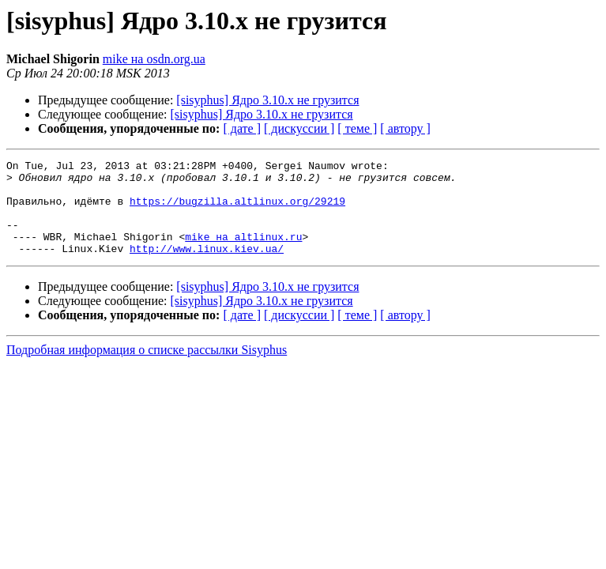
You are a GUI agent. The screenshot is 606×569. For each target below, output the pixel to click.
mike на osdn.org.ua (154, 59)
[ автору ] (405, 128)
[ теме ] (357, 128)
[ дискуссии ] (299, 128)
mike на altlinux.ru (243, 253)
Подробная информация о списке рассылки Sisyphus (146, 368)
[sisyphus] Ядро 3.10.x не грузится (267, 100)
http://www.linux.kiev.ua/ (207, 267)
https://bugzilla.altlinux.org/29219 (237, 210)
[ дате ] (242, 128)
